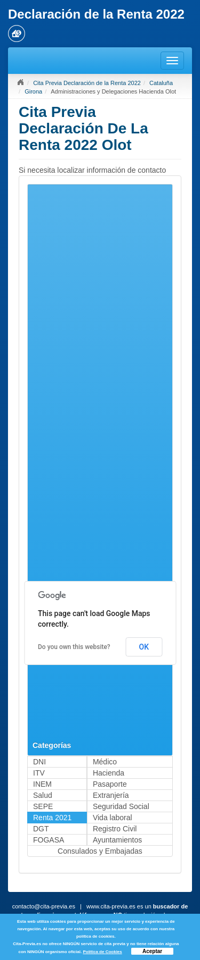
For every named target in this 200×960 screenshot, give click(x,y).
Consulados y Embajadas (100, 851)
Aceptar (152, 951)
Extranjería (111, 795)
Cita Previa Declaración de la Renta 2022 (87, 83)
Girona (33, 91)
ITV (39, 773)
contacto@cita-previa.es (43, 906)
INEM (42, 784)
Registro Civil (115, 828)
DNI (39, 761)
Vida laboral (112, 817)
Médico (105, 761)
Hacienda (108, 773)
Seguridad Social (121, 806)
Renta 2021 (52, 817)
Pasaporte (110, 784)
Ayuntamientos (117, 840)
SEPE (43, 806)
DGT (41, 828)
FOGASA (48, 840)
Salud (42, 795)
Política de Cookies (102, 951)
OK (144, 647)
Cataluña (161, 83)
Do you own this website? (74, 647)
